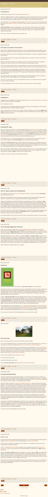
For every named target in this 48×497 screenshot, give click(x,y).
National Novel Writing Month (19, 193)
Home (24, 485)
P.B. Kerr (30, 100)
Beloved (2, 404)
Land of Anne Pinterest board (29, 362)
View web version (24, 487)
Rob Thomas (41, 133)
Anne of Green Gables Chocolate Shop (16, 352)
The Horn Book (29, 22)
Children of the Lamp (41, 100)
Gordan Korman (25, 14)
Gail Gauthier (4, 491)
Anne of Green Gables (24, 344)
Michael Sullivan (27, 383)
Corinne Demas (20, 23)
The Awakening (19, 403)
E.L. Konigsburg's (7, 447)
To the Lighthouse (32, 403)
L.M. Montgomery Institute (27, 305)
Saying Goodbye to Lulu (10, 23)
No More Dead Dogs (16, 14)
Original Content (8, 3)
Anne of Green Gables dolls (40, 347)
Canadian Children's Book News (25, 229)
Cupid (25, 138)
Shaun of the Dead (35, 129)
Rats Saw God (24, 133)
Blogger (4, 210)
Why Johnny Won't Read (18, 383)
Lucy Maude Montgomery (35, 344)
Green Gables (22, 355)
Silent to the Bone (14, 447)
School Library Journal (36, 379)
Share (3, 41)
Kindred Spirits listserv (25, 308)
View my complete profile (5, 493)
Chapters (13, 235)
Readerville (13, 440)
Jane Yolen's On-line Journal (32, 440)
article (7, 100)
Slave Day (12, 138)
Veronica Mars (33, 148)
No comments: (14, 39)
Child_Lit (11, 292)
